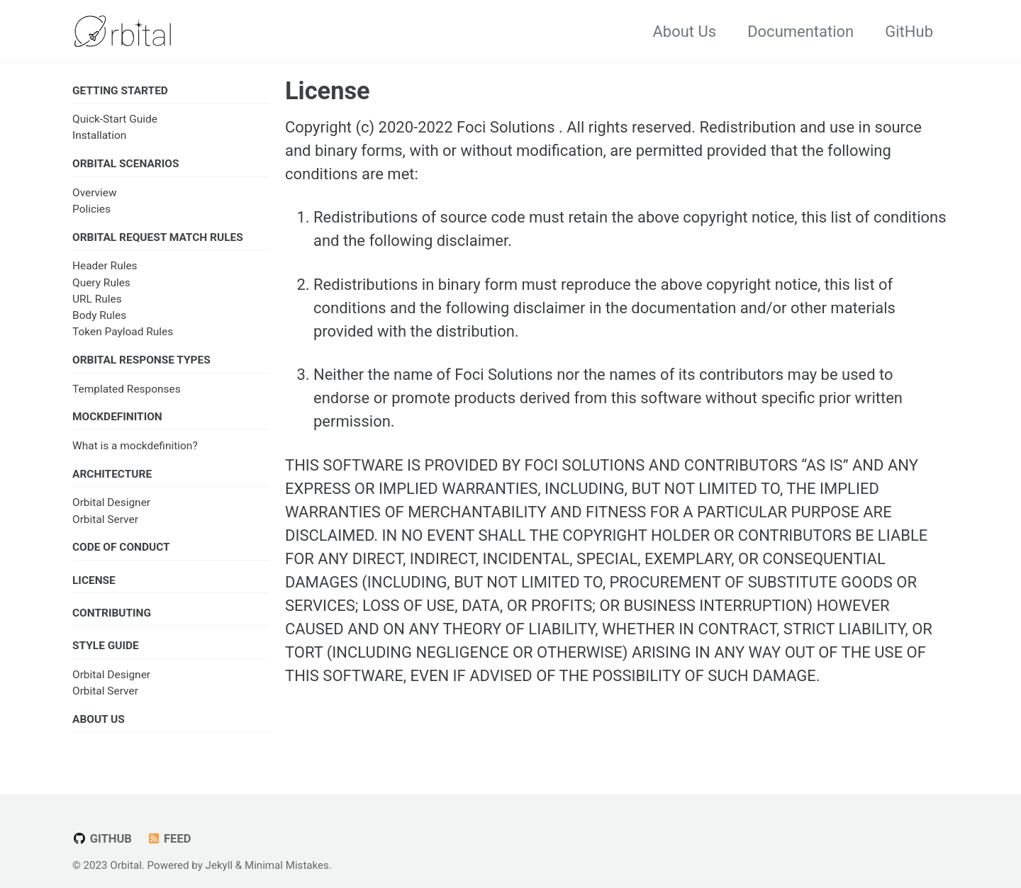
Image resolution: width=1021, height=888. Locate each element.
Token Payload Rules (122, 331)
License (327, 91)
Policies (91, 209)
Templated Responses (126, 389)
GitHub (909, 31)
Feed (168, 838)
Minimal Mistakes (287, 865)
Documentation (800, 31)
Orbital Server (105, 519)
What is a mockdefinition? (135, 445)
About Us (684, 31)
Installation (99, 135)
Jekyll (219, 865)
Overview (94, 192)
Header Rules (105, 265)
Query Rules (101, 282)
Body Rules (99, 315)
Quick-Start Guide (114, 119)
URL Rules (97, 299)
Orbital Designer (111, 502)
